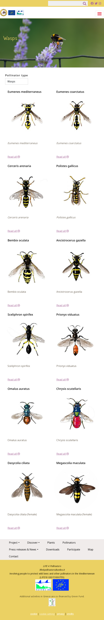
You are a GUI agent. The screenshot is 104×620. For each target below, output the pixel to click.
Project (13, 542)
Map (90, 549)
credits (70, 613)
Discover (32, 542)
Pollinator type (16, 75)
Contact (13, 556)
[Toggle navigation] (99, 14)
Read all (14, 157)
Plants (51, 542)
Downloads (52, 549)
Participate (73, 549)
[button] (27, 116)
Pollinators (69, 542)
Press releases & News (22, 549)
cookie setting (47, 613)
